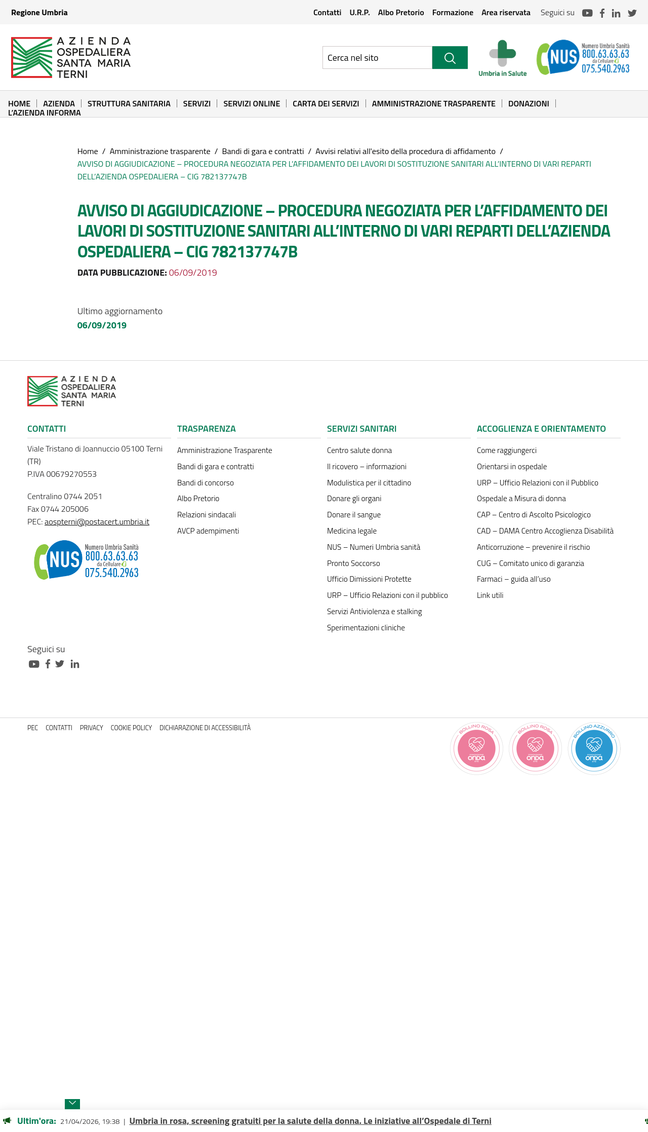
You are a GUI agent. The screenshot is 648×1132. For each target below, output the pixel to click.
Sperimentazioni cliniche (366, 627)
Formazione (452, 12)
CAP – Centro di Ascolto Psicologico (534, 514)
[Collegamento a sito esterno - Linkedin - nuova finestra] (77, 663)
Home (19, 103)
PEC (32, 728)
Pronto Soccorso (353, 563)
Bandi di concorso (205, 482)
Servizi (197, 103)
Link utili (490, 595)
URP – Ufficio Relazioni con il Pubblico (537, 482)
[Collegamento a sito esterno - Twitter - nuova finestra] (62, 663)
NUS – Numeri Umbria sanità (373, 547)
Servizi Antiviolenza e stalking (374, 611)
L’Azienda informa (44, 112)
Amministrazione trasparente (160, 151)
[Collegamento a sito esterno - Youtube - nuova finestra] (36, 663)
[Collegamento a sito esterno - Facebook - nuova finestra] (50, 663)
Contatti (327, 12)
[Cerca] (450, 57)
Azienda (59, 103)
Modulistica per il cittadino (369, 482)
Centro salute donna (359, 450)
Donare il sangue (354, 514)
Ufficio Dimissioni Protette (369, 579)
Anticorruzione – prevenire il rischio (533, 547)
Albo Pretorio (401, 12)
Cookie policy (131, 728)
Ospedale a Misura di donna (521, 498)
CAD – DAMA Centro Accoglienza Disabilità (545, 531)
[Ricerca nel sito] (377, 57)
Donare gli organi (354, 498)
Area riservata (506, 12)
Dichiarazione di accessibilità (205, 728)
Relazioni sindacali (206, 514)
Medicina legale (352, 531)
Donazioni (528, 103)
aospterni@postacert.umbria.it (97, 521)
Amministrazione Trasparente (434, 103)
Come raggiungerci (507, 450)
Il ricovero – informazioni (367, 466)
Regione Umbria (39, 12)
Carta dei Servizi (326, 103)
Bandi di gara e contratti (263, 151)
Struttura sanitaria (129, 103)
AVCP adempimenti (208, 531)
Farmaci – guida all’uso (514, 579)
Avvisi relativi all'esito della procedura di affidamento (405, 151)
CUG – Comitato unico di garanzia (530, 563)
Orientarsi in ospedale (512, 466)
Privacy (91, 728)
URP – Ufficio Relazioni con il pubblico (387, 595)
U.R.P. (359, 12)
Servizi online (251, 103)
